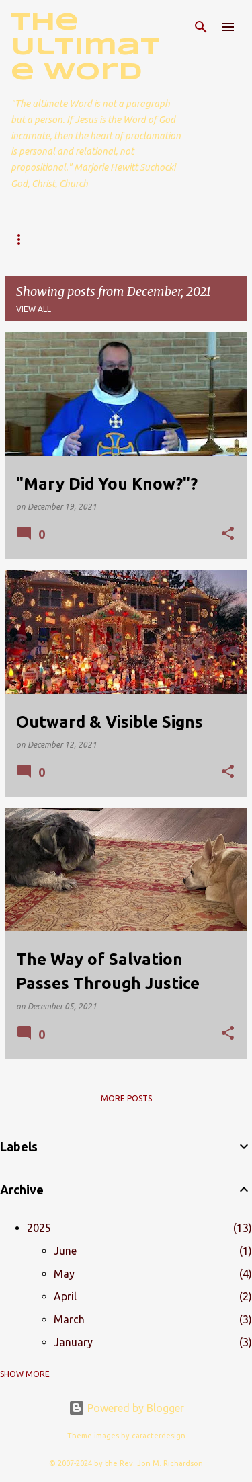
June (65, 1251)
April (65, 1296)
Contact (146, 239)
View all (33, 309)
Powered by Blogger (126, 1408)
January (73, 1342)
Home (23, 239)
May (64, 1274)
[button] (228, 534)
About (81, 239)
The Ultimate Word (85, 47)
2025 (39, 1228)
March (69, 1319)
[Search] (201, 27)
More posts (126, 1098)
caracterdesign (158, 1436)
